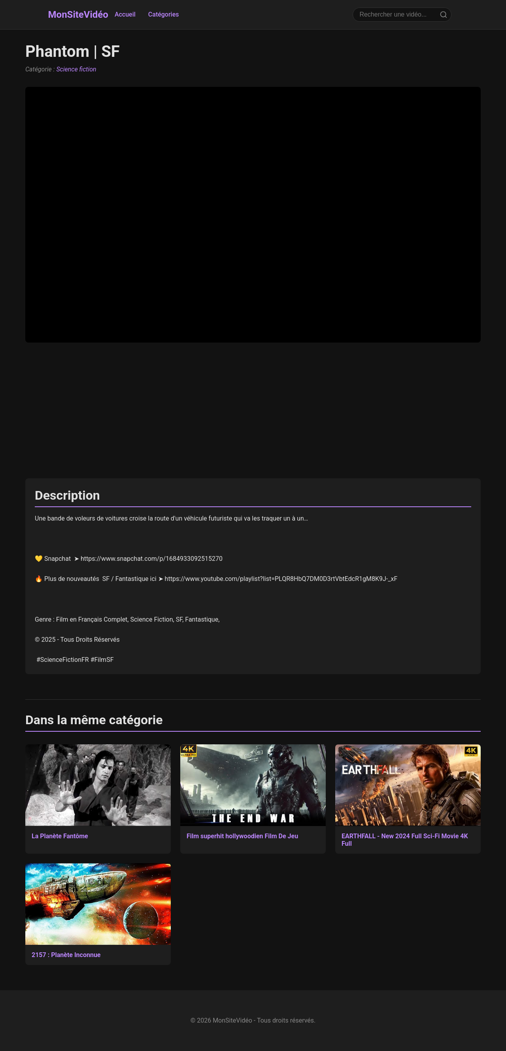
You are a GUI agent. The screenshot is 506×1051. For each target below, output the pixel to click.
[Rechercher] (443, 14)
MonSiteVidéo (78, 14)
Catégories (163, 14)
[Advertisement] (253, 410)
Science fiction (76, 69)
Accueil (125, 14)
